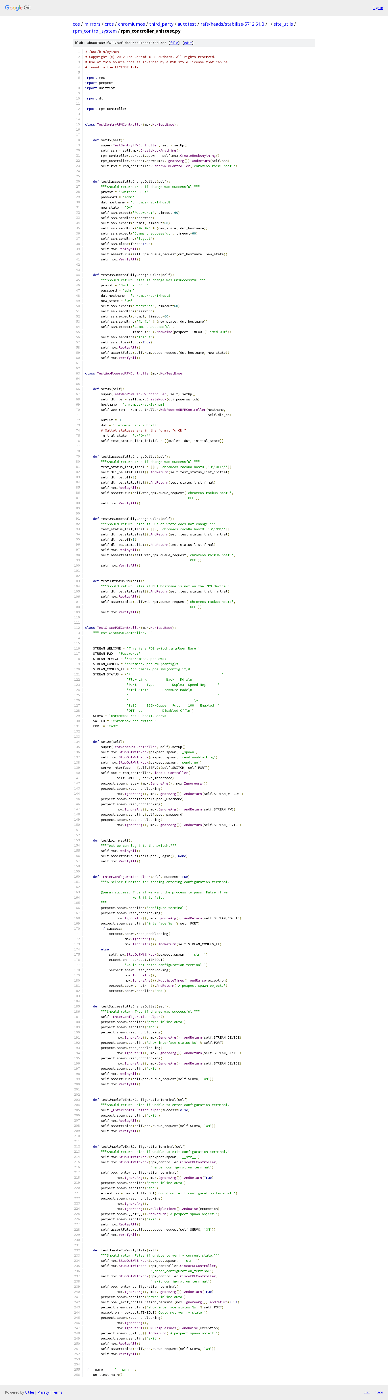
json (379, 1392)
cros (109, 24)
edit (188, 43)
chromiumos (131, 24)
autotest (187, 24)
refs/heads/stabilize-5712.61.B (232, 24)
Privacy (43, 1392)
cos (76, 24)
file (174, 43)
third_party (161, 24)
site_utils (283, 24)
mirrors (92, 24)
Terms (57, 1392)
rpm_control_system (95, 31)
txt (367, 1392)
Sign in (378, 7)
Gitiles (30, 1392)
